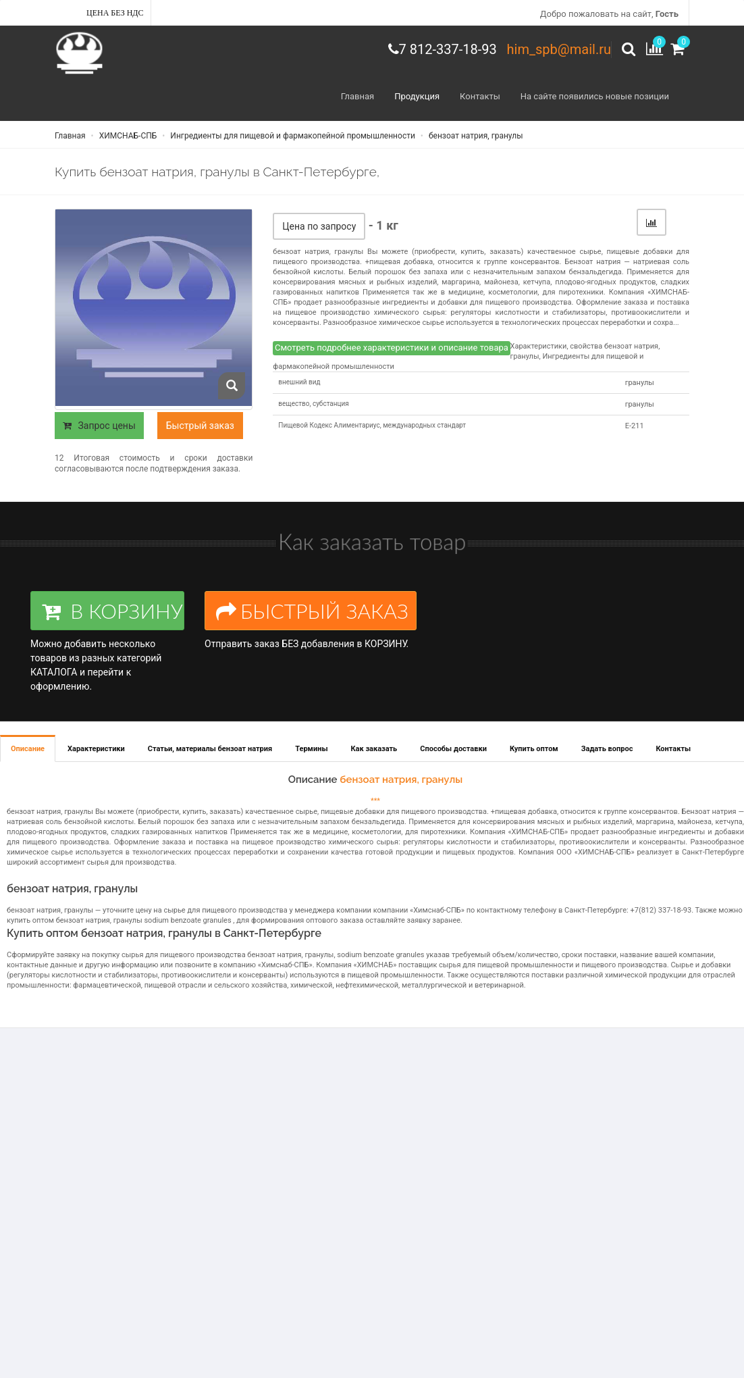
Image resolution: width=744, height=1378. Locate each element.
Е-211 (634, 426)
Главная (357, 96)
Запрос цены (99, 425)
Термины (311, 748)
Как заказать (374, 748)
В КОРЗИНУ (112, 610)
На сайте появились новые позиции (595, 96)
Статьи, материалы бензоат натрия (210, 748)
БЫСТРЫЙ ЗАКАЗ (312, 610)
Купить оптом (534, 748)
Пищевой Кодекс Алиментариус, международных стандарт (372, 425)
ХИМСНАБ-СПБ (127, 136)
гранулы (639, 382)
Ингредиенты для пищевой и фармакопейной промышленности (291, 136)
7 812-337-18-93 (448, 49)
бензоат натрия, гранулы (475, 136)
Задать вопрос (607, 748)
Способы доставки (453, 748)
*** (375, 800)
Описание (28, 748)
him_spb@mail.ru (559, 49)
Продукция (417, 96)
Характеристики (96, 748)
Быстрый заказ (200, 425)
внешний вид (299, 382)
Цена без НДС (115, 13)
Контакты (480, 96)
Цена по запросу (319, 226)
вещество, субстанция (313, 403)
